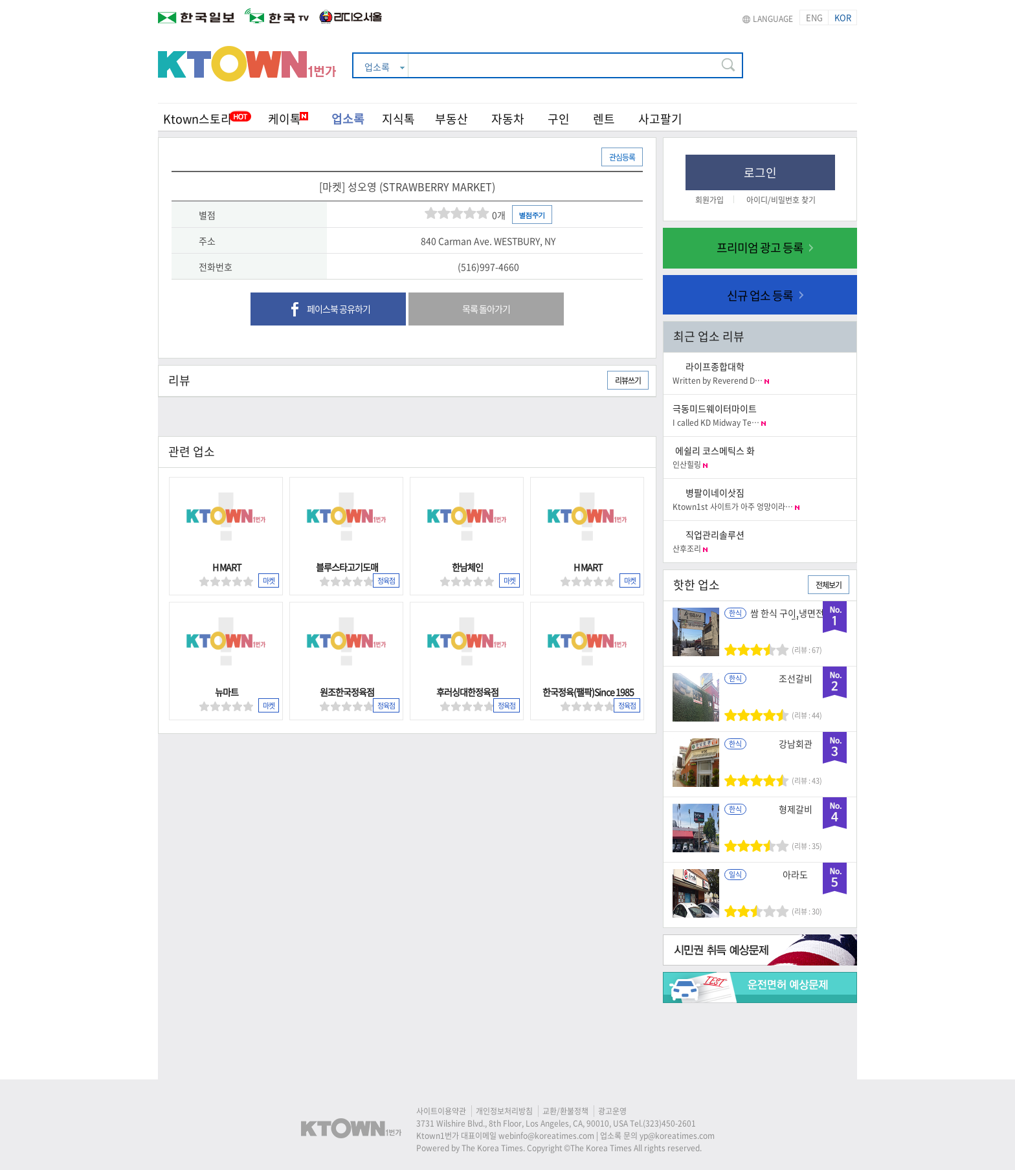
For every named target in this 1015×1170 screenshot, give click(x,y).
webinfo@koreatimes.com (546, 1136)
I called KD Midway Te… (719, 422)
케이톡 (288, 118)
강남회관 (795, 743)
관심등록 (622, 157)
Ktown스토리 (197, 118)
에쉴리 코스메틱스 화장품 (715, 455)
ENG (814, 17)
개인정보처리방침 (504, 1111)
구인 (559, 118)
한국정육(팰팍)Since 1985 (588, 691)
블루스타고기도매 (347, 566)
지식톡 (398, 118)
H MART (226, 566)
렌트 (604, 118)
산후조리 (690, 549)
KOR (842, 17)
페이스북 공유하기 (328, 310)
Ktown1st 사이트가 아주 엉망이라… (736, 507)
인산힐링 (690, 464)
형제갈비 (795, 808)
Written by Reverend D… (721, 380)
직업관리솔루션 (715, 534)
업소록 (347, 118)
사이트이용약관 (441, 1111)
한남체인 (467, 566)
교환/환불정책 (565, 1111)
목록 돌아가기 (486, 308)
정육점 (386, 580)
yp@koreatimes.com (677, 1136)
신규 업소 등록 (760, 295)
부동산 (451, 118)
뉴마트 (226, 691)
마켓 (268, 580)
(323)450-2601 (669, 1123)
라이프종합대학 (715, 366)
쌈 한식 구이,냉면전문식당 (795, 617)
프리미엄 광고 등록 (760, 247)
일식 (735, 874)
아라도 (795, 874)
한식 (735, 613)
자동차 (507, 118)
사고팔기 (660, 118)
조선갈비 (795, 678)
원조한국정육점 (347, 691)
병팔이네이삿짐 (715, 492)
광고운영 (612, 1111)
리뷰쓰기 (628, 380)
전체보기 (829, 585)
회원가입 (709, 200)
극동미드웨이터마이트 (715, 408)
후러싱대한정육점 (467, 691)
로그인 (760, 172)
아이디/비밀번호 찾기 (781, 200)
